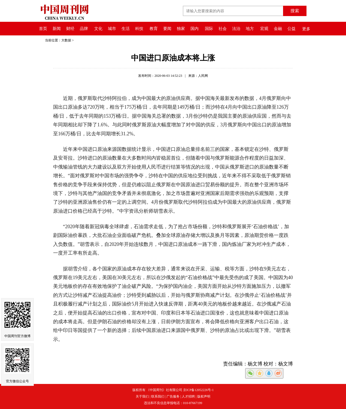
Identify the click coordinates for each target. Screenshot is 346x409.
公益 (291, 28)
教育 (154, 28)
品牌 (84, 28)
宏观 (264, 28)
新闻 (57, 28)
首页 (43, 28)
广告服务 (173, 396)
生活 (126, 28)
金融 (278, 28)
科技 (139, 28)
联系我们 (157, 396)
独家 (181, 28)
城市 (112, 28)
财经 (70, 28)
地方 (250, 28)
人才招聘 (188, 396)
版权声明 (203, 396)
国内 (194, 28)
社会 (222, 28)
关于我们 (142, 396)
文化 (98, 28)
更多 (306, 29)
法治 (236, 28)
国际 (209, 28)
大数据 (66, 40)
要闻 (167, 28)
